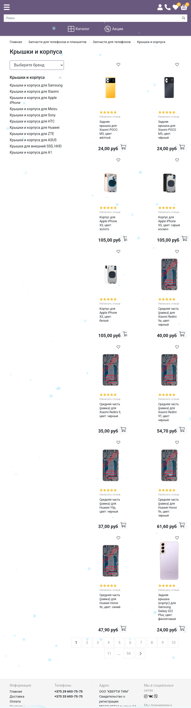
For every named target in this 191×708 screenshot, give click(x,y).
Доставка (17, 631)
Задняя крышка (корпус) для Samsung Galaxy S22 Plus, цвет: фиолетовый (152, 546)
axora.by (175, 704)
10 (174, 577)
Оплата (15, 636)
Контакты (17, 641)
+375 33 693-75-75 (68, 631)
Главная (16, 626)
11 (109, 588)
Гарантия (17, 646)
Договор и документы (26, 651)
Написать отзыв (102, 114)
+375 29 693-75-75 (68, 626)
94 (129, 588)
